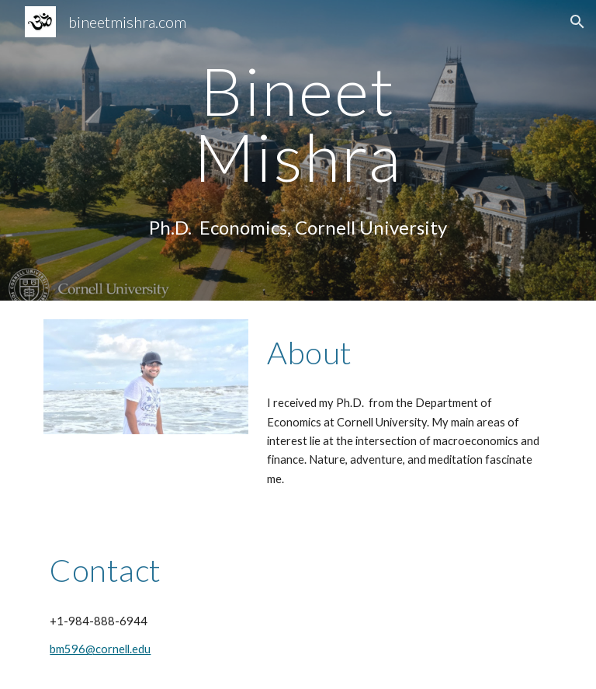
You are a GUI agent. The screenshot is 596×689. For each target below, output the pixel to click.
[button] (577, 21)
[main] (297, 124)
